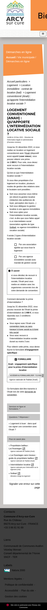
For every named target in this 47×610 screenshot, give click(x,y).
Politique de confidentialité (19, 584)
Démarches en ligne (18, 61)
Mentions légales (13, 578)
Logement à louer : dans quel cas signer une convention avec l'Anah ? (23, 426)
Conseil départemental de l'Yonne (22, 553)
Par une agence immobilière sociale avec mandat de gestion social (25, 259)
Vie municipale (26, 57)
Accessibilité (11, 590)
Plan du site (27, 590)
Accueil (11, 57)
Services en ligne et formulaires (17, 407)
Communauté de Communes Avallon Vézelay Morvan (23, 548)
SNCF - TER (10, 557)
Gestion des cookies (16, 596)
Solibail (13, 227)
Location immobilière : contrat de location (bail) (19, 89)
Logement (13, 85)
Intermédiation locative (22, 465)
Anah (27, 153)
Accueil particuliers (17, 81)
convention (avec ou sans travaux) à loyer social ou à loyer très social (24, 329)
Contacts (9, 511)
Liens (7, 539)
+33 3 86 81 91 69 (13, 527)
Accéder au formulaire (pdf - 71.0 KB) (27, 375)
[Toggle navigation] (43, 34)
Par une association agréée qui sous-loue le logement (25, 247)
